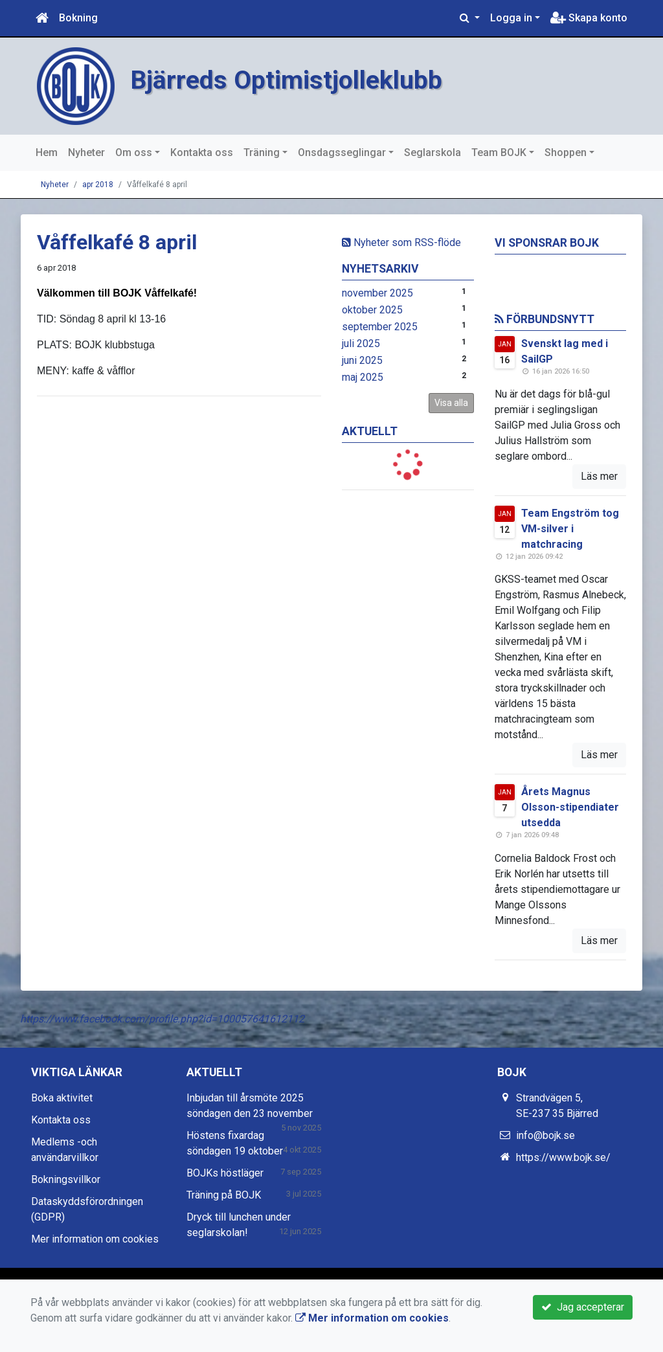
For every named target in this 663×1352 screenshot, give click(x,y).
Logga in (511, 18)
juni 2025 (362, 360)
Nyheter (86, 152)
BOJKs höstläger (225, 1173)
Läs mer (599, 476)
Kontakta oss (201, 152)
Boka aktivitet (62, 1098)
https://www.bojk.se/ (563, 1157)
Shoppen (566, 152)
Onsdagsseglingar (342, 152)
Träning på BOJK (223, 1195)
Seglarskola (432, 152)
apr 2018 (97, 184)
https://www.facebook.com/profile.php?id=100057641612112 (162, 1019)
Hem (47, 152)
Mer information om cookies (95, 1239)
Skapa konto (588, 18)
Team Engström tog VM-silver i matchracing (570, 528)
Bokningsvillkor (65, 1179)
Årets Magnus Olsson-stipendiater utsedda (570, 807)
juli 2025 (361, 343)
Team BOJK (498, 152)
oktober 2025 (372, 310)
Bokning (78, 18)
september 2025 (380, 327)
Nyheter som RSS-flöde (401, 242)
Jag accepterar (582, 1307)
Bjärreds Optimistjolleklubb (293, 79)
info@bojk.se (545, 1135)
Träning (261, 152)
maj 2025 (362, 377)
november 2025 (377, 293)
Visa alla (451, 403)
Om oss (133, 152)
